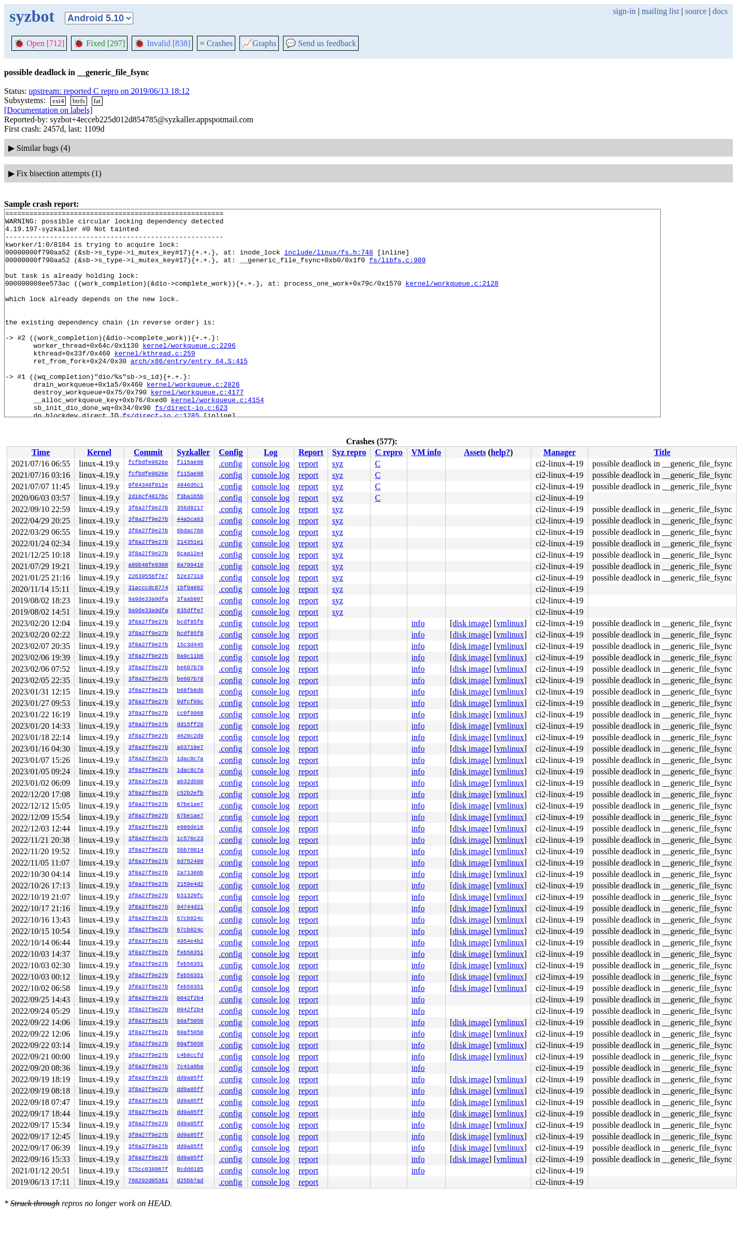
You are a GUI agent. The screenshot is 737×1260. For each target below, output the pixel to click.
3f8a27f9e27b (148, 508)
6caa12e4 (190, 554)
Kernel (99, 452)
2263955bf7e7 (148, 577)
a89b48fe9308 (148, 565)
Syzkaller (193, 452)
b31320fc (190, 896)
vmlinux (510, 623)
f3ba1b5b (190, 497)
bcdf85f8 (190, 622)
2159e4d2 (190, 884)
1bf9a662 (190, 588)
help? (500, 452)
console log (271, 463)
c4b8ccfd (190, 1055)
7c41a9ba (190, 1067)
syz (337, 463)
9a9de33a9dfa (148, 599)
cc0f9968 (190, 713)
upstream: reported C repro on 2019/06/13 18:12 (109, 91)
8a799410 (190, 565)
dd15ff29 (190, 725)
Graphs (259, 43)
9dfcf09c (190, 702)
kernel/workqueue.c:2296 (189, 373)
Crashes (216, 43)
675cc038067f (148, 1169)
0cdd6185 (190, 1169)
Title (662, 452)
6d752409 (190, 862)
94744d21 (190, 907)
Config (231, 452)
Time (41, 452)
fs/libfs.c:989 (397, 270)
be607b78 (190, 668)
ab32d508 (190, 782)
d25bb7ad (190, 1181)
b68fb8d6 (190, 691)
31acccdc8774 (148, 588)
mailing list (660, 11)
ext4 (58, 101)
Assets (475, 452)
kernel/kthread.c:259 (155, 382)
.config (230, 463)
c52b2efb (190, 793)
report (308, 463)
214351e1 (190, 542)
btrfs (79, 101)
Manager (560, 452)
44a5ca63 (190, 519)
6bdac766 (190, 531)
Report (311, 452)
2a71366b (190, 873)
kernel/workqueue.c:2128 (451, 298)
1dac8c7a (190, 759)
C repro (388, 452)
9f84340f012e (148, 485)
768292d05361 (148, 1181)
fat (97, 101)
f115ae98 (190, 462)
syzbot (31, 16)
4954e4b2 (190, 941)
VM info (426, 452)
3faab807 (190, 599)
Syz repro (349, 452)
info (418, 623)
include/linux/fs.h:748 (328, 261)
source (696, 11)
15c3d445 (190, 645)
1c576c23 (190, 839)
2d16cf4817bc (148, 497)
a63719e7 (190, 748)
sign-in (624, 11)
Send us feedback (321, 43)
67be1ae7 (190, 805)
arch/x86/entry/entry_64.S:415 (189, 392)
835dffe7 (190, 611)
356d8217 (190, 508)
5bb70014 (190, 850)
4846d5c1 (190, 485)
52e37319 (190, 577)
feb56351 (190, 953)
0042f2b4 (190, 998)
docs (720, 11)
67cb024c (190, 919)
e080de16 (190, 827)
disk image (470, 623)
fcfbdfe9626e (148, 462)
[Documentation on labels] (48, 110)
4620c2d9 (190, 736)
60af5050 (190, 1021)
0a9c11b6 (190, 656)
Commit (148, 452)
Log (271, 452)
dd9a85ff (190, 1078)
